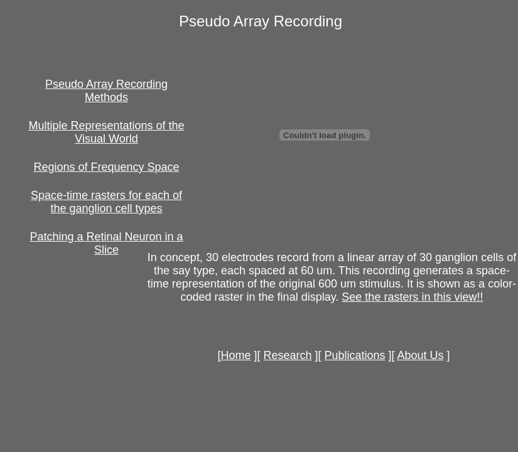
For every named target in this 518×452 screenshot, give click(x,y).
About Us (420, 355)
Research (287, 355)
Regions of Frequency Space (106, 167)
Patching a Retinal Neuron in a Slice (106, 243)
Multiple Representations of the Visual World (106, 132)
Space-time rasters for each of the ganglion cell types (106, 202)
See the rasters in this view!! (412, 297)
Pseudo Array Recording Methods (106, 91)
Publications (354, 355)
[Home (234, 355)
